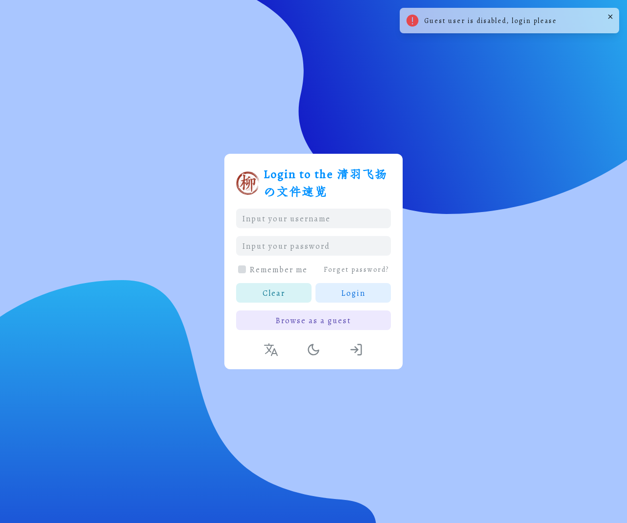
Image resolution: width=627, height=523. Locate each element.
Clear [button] (274, 293)
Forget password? (356, 269)
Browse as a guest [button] (313, 320)
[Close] (610, 17)
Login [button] (353, 293)
